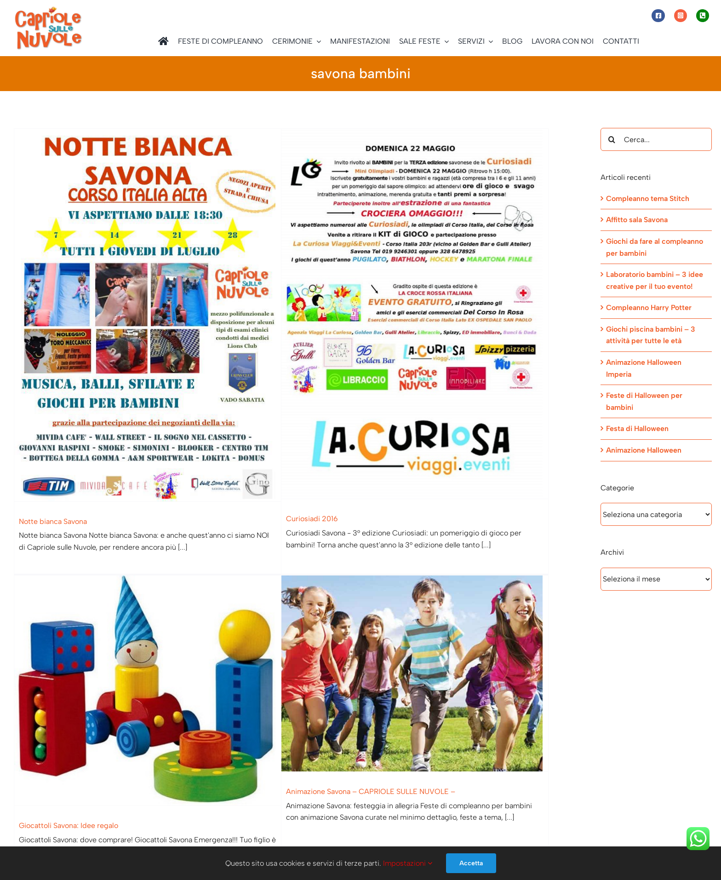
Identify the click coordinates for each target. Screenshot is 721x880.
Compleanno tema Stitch (647, 198)
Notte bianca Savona (53, 521)
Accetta (471, 863)
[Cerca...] (656, 139)
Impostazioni (407, 863)
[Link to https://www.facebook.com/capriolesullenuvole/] (658, 15)
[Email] (529, 832)
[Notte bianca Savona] (147, 315)
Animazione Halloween (643, 450)
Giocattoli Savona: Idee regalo (113, 769)
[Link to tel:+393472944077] (702, 15)
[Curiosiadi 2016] (403, 314)
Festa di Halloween (637, 428)
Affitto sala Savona (637, 219)
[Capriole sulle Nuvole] (48, 9)
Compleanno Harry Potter (649, 307)
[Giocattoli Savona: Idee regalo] (192, 634)
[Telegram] (509, 832)
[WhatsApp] (489, 832)
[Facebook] (469, 832)
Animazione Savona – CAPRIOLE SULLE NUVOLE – (337, 777)
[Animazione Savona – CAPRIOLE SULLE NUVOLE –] (381, 659)
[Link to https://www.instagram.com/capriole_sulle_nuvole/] (680, 15)
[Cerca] (612, 139)
